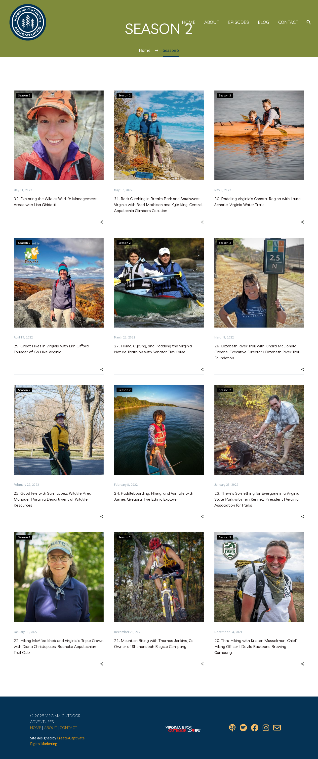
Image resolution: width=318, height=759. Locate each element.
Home (188, 22)
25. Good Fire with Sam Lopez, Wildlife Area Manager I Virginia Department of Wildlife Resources (52, 499)
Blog (263, 22)
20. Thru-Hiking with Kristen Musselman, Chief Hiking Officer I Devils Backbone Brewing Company (255, 646)
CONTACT (68, 727)
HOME (35, 727)
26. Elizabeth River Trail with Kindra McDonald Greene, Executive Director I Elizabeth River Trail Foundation (257, 351)
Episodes (238, 22)
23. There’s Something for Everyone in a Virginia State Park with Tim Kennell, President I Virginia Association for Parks (256, 499)
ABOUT (50, 727)
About (211, 22)
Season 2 (24, 95)
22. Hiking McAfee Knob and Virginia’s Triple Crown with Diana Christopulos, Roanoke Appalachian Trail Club (59, 646)
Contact (288, 22)
